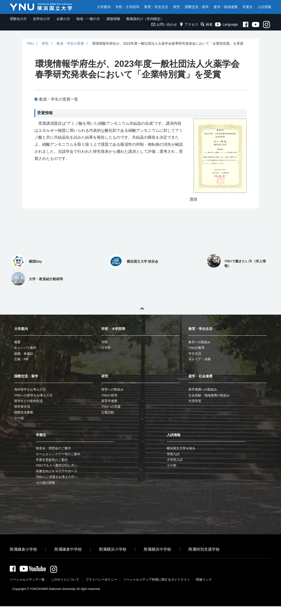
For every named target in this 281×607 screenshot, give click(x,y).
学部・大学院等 (127, 7)
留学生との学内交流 (28, 401)
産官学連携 (109, 401)
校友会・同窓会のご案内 (53, 448)
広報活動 (107, 412)
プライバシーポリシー (101, 580)
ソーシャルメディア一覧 (27, 580)
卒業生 (247, 7)
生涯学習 (194, 401)
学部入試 (173, 454)
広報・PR (21, 359)
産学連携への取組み (202, 389)
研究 (176, 7)
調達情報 (113, 19)
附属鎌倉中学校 (68, 549)
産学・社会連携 (200, 376)
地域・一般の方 (88, 19)
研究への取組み (112, 389)
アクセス (188, 24)
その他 (19, 418)
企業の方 (63, 19)
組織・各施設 (23, 353)
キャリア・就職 (199, 359)
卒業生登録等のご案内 (52, 460)
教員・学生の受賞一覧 (58, 99)
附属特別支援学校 (204, 549)
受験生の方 (18, 19)
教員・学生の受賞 (70, 43)
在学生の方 (41, 19)
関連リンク (204, 580)
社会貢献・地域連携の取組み (209, 395)
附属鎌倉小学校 (23, 549)
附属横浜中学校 (157, 549)
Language (226, 24)
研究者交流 (22, 406)
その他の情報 (45, 482)
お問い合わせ (164, 24)
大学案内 (104, 7)
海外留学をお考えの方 (30, 389)
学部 (104, 342)
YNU (30, 43)
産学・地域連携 (226, 7)
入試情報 (264, 7)
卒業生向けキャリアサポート (56, 471)
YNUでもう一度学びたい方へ (56, 465)
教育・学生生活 (156, 7)
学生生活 (194, 353)
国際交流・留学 (197, 7)
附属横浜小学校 (112, 549)
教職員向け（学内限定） (145, 19)
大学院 (106, 348)
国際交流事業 (23, 412)
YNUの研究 (109, 395)
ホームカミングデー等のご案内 (58, 454)
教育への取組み (199, 342)
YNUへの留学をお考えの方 (33, 395)
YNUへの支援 (111, 406)
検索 (207, 24)
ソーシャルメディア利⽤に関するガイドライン (156, 580)
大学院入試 (175, 460)
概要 (17, 342)
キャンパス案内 (25, 348)
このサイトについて (65, 580)
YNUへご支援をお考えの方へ (56, 477)
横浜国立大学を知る (181, 448)
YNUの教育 (196, 348)
